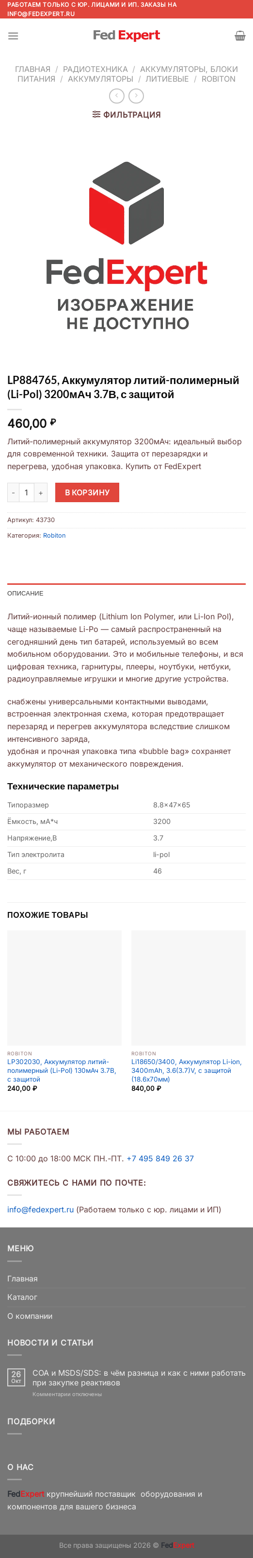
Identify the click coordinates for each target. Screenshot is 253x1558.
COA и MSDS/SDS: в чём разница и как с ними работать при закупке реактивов (139, 1377)
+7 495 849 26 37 (160, 1158)
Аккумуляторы (100, 79)
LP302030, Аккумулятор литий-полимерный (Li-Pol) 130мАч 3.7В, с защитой (61, 1070)
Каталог (22, 1297)
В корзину (87, 492)
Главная (32, 69)
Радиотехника (95, 69)
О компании (29, 1316)
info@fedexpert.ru (41, 14)
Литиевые (167, 79)
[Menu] (13, 36)
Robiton (219, 79)
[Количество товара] (26, 492)
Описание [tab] (25, 593)
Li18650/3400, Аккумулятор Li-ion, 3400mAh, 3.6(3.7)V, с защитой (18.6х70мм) (186, 1070)
